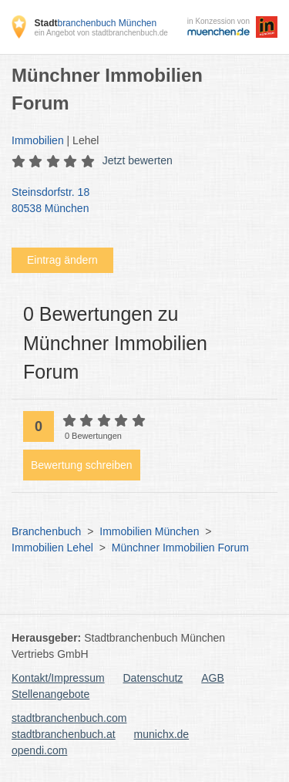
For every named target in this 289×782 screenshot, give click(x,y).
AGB (212, 678)
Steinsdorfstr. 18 (137, 201)
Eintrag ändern (62, 260)
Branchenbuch (46, 531)
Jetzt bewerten (137, 160)
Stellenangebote (50, 694)
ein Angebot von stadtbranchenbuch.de (100, 33)
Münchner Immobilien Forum (180, 547)
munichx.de (162, 734)
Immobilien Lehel (52, 547)
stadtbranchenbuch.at (64, 734)
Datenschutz (153, 678)
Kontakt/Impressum (58, 678)
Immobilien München (149, 531)
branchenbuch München (95, 23)
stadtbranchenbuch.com (69, 718)
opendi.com (39, 750)
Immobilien (38, 140)
